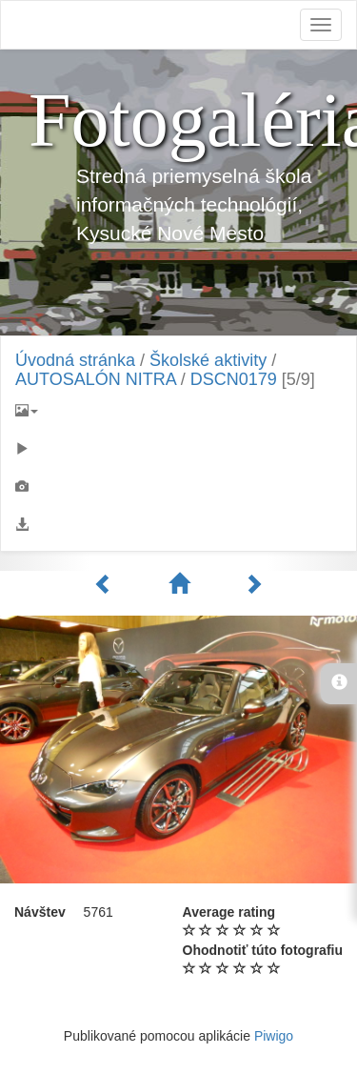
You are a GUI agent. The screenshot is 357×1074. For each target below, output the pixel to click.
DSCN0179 (233, 379)
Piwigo (273, 1036)
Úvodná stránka (75, 360)
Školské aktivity (208, 360)
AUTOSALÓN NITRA (95, 379)
